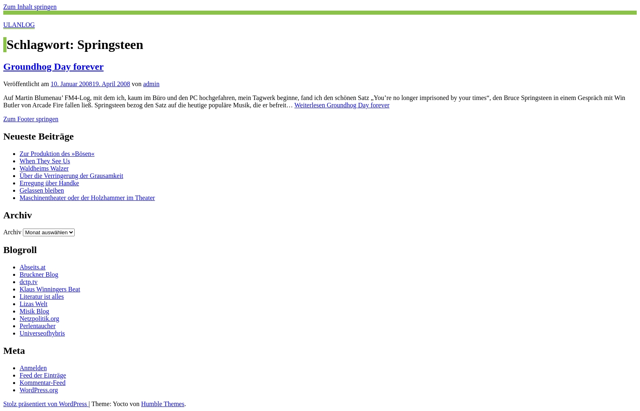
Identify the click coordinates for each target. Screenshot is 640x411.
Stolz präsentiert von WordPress (46, 403)
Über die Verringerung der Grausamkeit (71, 175)
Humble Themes (162, 403)
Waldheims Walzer (44, 168)
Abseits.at (33, 267)
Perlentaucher (38, 325)
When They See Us (45, 161)
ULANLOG (19, 24)
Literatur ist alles (42, 296)
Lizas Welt (33, 303)
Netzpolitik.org (39, 318)
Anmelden (33, 367)
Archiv (12, 232)
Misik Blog (34, 311)
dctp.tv (29, 281)
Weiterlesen (341, 105)
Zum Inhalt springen (30, 6)
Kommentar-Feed (43, 382)
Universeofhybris (42, 333)
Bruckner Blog (39, 274)
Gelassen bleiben (42, 190)
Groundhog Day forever (53, 66)
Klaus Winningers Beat (50, 289)
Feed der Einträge (43, 375)
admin (151, 83)
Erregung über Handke (49, 183)
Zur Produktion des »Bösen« (57, 153)
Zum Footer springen (30, 119)
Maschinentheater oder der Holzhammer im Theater (87, 197)
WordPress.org (39, 390)
